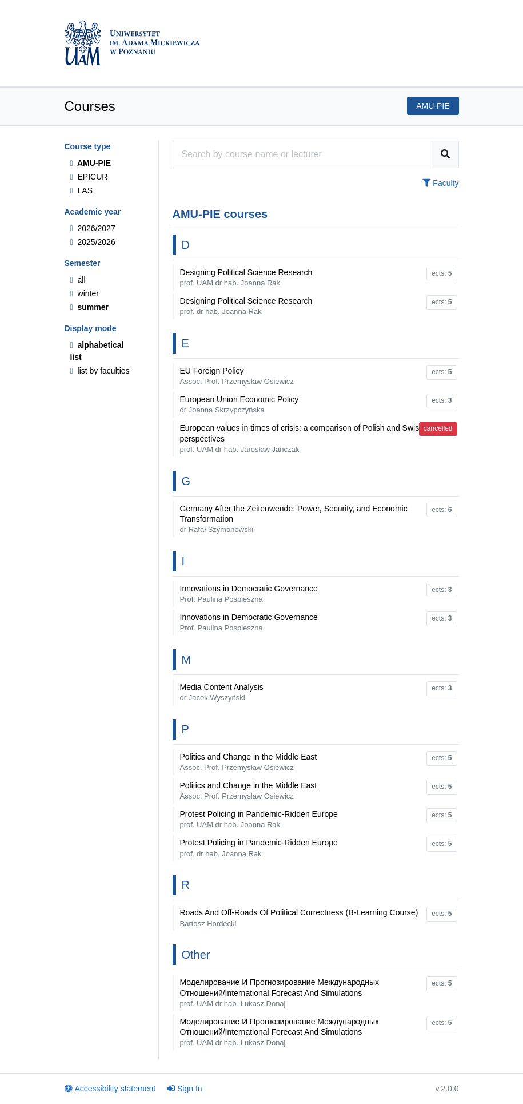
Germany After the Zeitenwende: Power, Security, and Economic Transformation (294, 519)
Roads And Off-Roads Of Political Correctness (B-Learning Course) (299, 917)
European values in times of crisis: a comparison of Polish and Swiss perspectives (302, 438)
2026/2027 (92, 228)
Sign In (184, 1088)
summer (89, 307)
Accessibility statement (110, 1088)
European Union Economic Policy (239, 404)
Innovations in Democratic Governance (249, 593)
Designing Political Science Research (246, 277)
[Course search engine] (302, 154)
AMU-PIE (90, 163)
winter (84, 293)
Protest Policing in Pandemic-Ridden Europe (259, 819)
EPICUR (89, 176)
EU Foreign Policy (237, 376)
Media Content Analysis (222, 692)
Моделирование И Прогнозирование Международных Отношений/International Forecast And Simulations (280, 992)
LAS (81, 190)
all (78, 279)
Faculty (440, 183)
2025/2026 (92, 242)
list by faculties (100, 370)
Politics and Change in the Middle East (248, 762)
